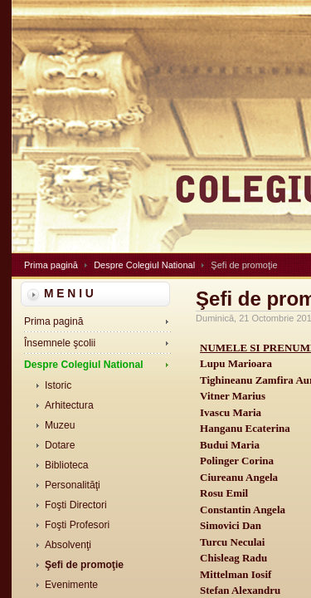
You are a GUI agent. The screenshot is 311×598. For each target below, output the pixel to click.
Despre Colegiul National (144, 265)
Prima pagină (51, 265)
